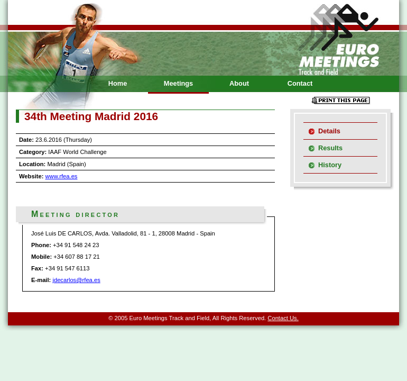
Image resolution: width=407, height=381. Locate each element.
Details (329, 131)
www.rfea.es (61, 176)
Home (117, 83)
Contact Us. (282, 318)
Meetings (178, 83)
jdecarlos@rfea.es (76, 280)
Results (330, 148)
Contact (300, 83)
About (239, 83)
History (329, 165)
